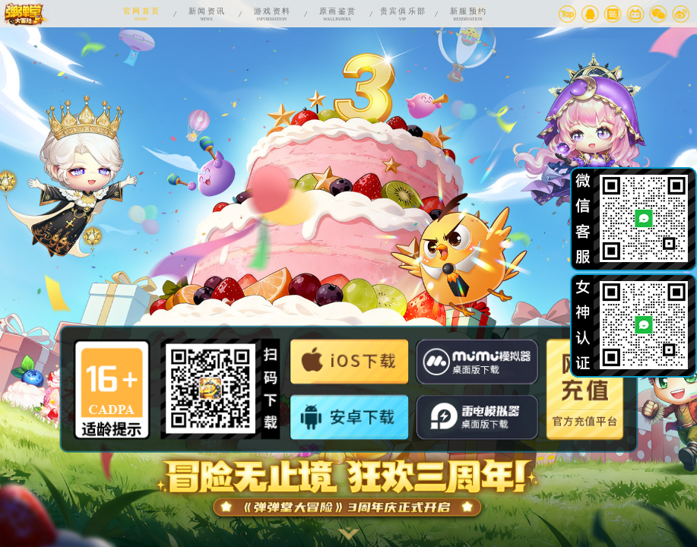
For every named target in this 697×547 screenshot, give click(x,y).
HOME (141, 13)
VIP (402, 13)
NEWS (206, 13)
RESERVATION (467, 13)
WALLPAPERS (336, 13)
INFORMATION (271, 13)
